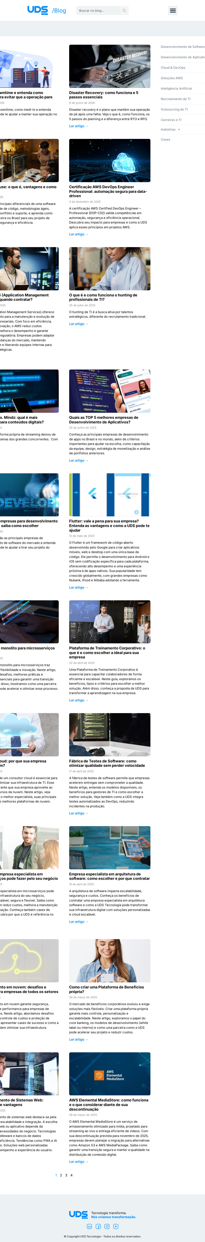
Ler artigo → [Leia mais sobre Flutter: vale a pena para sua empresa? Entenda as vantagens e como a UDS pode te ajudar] (79, 587)
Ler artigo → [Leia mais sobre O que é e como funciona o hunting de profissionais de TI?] (79, 324)
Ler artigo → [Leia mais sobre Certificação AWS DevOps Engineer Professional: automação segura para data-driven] (79, 234)
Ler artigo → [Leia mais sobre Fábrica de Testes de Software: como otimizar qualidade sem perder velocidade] (79, 813)
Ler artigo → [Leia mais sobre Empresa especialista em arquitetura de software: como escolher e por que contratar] (79, 921)
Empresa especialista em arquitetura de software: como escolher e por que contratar (109, 876)
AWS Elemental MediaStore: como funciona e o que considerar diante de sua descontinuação (108, 1104)
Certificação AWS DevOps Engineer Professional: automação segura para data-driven (108, 191)
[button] (173, 10)
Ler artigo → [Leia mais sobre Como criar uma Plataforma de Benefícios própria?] (79, 1039)
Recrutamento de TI (175, 99)
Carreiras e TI (171, 120)
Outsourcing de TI (174, 109)
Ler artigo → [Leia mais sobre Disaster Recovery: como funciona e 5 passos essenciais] (79, 126)
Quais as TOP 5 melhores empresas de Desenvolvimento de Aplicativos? (103, 419)
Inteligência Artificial (176, 88)
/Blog (59, 10)
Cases (165, 139)
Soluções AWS (172, 78)
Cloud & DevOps (173, 68)
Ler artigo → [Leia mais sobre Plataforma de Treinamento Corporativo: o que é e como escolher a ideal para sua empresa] (79, 700)
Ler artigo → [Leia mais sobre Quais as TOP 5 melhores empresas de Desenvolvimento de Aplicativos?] (79, 460)
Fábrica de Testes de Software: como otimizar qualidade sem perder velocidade (107, 763)
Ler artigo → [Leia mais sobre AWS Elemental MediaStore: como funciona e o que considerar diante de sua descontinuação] (79, 1161)
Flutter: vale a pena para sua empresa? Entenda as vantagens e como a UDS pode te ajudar (109, 525)
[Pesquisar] (124, 10)
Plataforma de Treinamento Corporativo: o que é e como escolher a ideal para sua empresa (107, 652)
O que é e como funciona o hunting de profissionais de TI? (103, 297)
